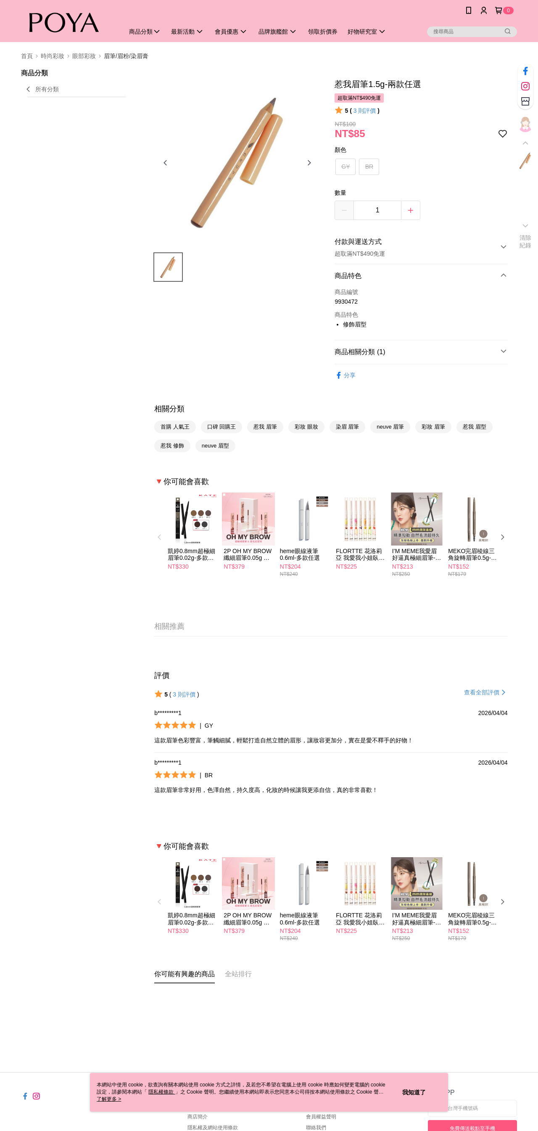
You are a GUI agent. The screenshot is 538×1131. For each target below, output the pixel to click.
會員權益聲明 (321, 1117)
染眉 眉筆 (347, 427)
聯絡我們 (316, 1128)
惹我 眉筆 (265, 427)
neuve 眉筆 (390, 427)
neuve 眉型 (215, 445)
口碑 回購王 (221, 427)
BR (369, 166)
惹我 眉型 (474, 427)
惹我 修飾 (172, 445)
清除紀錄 (526, 241)
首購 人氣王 (175, 427)
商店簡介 (197, 1117)
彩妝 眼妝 (306, 427)
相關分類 (169, 409)
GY (345, 166)
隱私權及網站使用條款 (212, 1128)
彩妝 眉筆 (433, 427)
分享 (345, 375)
